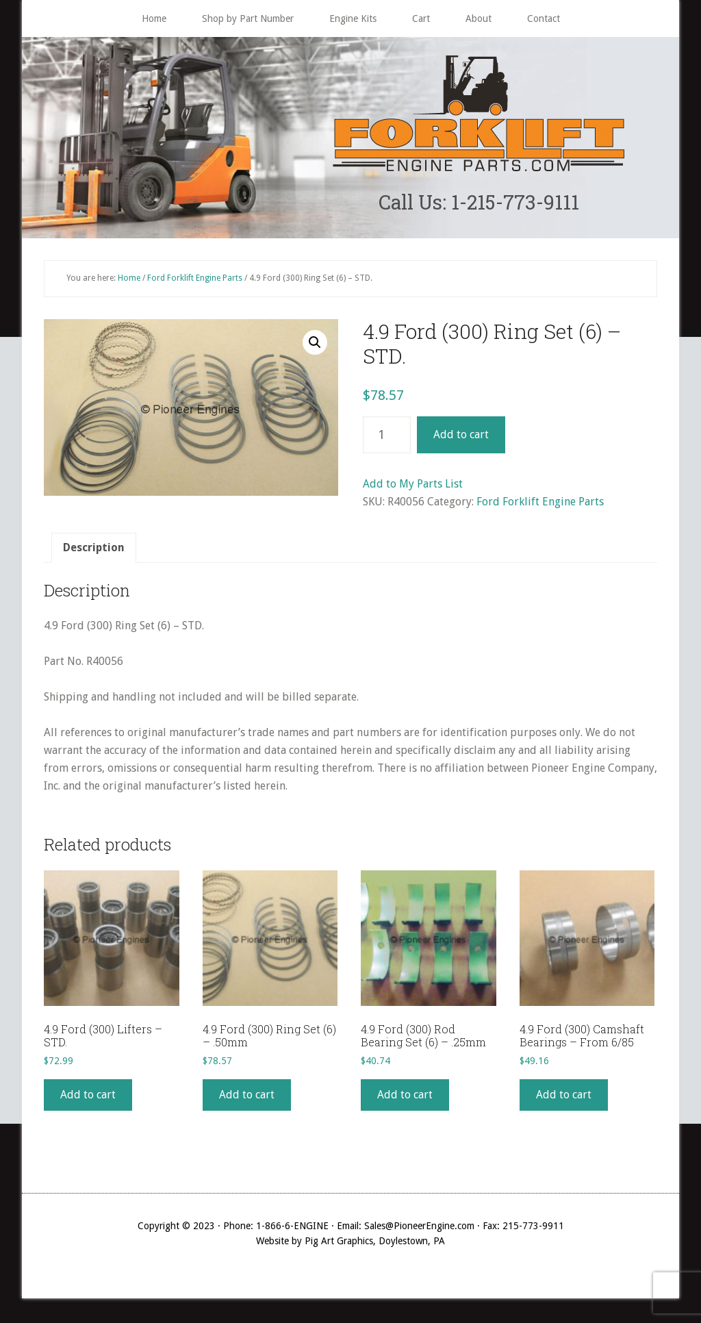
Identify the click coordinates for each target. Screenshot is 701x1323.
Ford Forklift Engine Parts (194, 281)
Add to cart (461, 437)
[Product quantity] (387, 437)
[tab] (93, 551)
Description (94, 550)
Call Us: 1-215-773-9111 (478, 203)
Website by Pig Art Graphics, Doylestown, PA (350, 1243)
